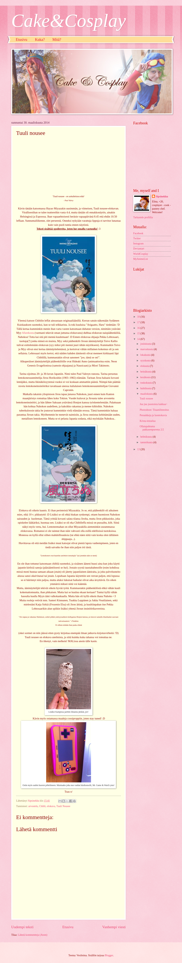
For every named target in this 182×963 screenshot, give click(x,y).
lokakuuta (145, 354)
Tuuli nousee (146, 398)
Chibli (42, 806)
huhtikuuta (146, 388)
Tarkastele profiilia (143, 217)
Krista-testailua (147, 421)
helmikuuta (146, 436)
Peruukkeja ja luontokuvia (153, 415)
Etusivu (21, 39)
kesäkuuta (145, 377)
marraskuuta (147, 349)
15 (138, 333)
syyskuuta (145, 360)
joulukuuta (146, 343)
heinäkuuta (146, 371)
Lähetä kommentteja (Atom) (32, 934)
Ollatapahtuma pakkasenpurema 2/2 (152, 428)
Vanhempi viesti (114, 927)
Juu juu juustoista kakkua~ (153, 404)
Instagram (138, 243)
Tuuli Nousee (63, 806)
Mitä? (56, 39)
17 (138, 322)
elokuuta (145, 366)
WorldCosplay (140, 253)
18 (138, 316)
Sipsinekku (162, 196)
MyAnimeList (140, 259)
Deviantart (138, 248)
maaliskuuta (146, 393)
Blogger (109, 955)
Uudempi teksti (22, 927)
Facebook (138, 233)
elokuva (51, 806)
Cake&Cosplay (68, 20)
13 (138, 449)
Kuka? (40, 39)
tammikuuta (146, 442)
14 (138, 339)
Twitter (137, 238)
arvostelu (33, 806)
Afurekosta (28, 332)
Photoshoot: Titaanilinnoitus (154, 409)
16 (138, 328)
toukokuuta (146, 382)
